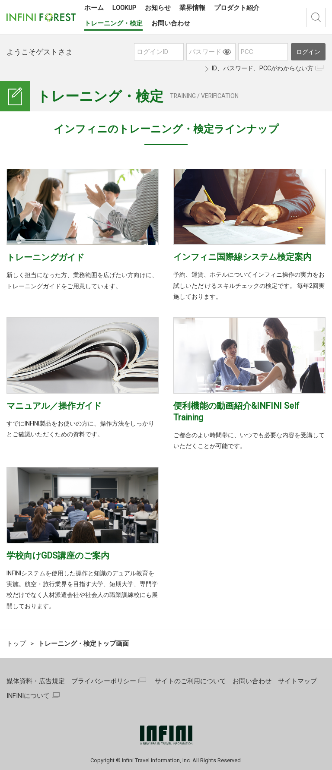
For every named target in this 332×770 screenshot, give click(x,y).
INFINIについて (28, 696)
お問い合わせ (252, 681)
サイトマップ (297, 681)
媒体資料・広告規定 (35, 681)
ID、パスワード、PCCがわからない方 (262, 68)
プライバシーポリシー (103, 681)
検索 (316, 17)
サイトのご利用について (190, 681)
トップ (16, 643)
